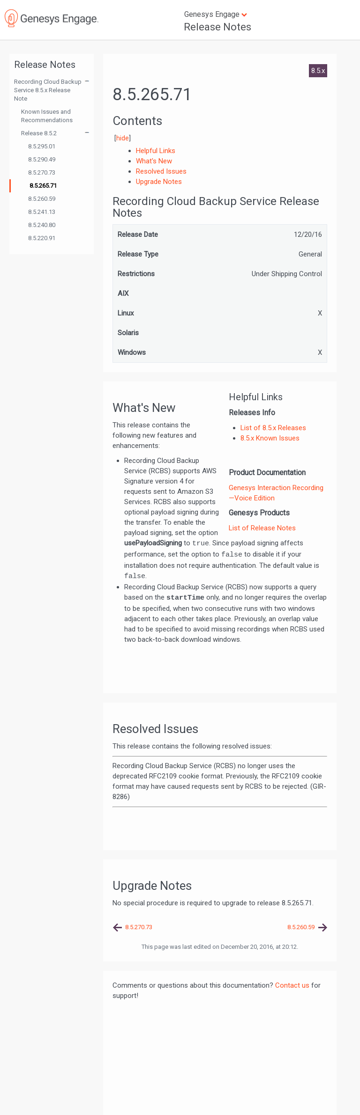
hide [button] (122, 138)
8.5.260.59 (41, 198)
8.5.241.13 (41, 211)
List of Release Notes (262, 528)
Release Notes (217, 27)
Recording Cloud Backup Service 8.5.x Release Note (48, 90)
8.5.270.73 (41, 172)
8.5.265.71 (43, 185)
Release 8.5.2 (39, 133)
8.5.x (318, 70)
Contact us (292, 985)
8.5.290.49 (41, 159)
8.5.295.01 (41, 146)
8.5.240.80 (41, 224)
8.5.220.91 (41, 238)
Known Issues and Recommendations (47, 116)
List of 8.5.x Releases (273, 428)
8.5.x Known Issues (270, 438)
